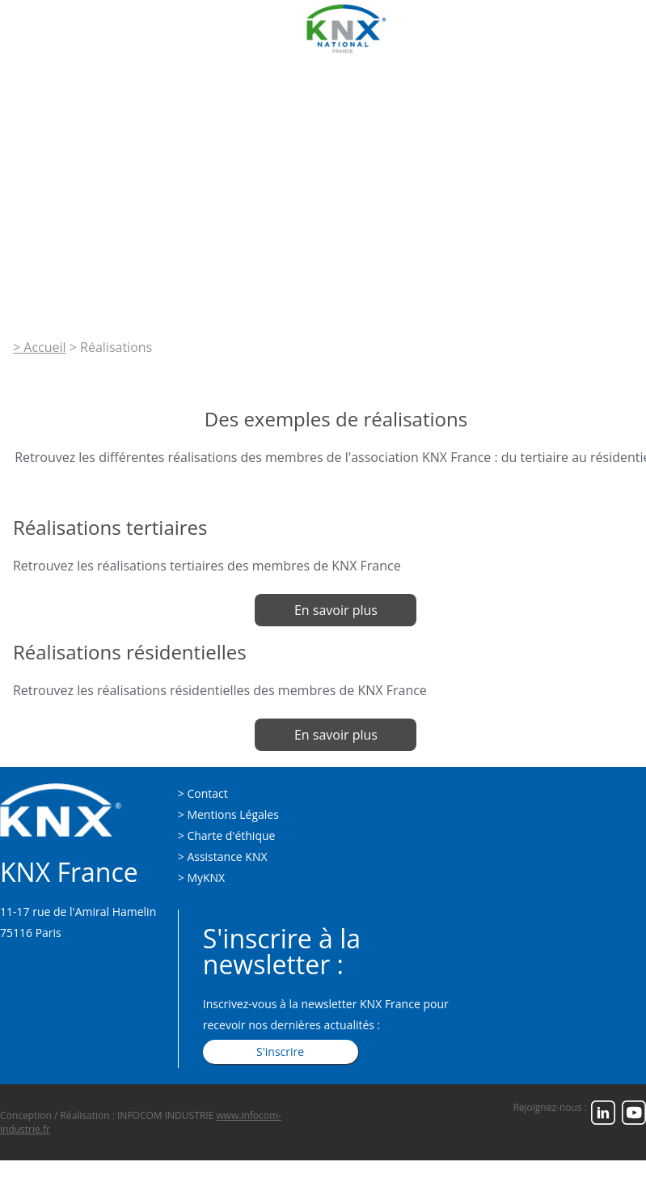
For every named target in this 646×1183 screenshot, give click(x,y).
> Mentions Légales (228, 814)
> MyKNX (201, 877)
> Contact (203, 793)
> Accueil (39, 347)
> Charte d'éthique (227, 835)
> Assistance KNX (223, 856)
